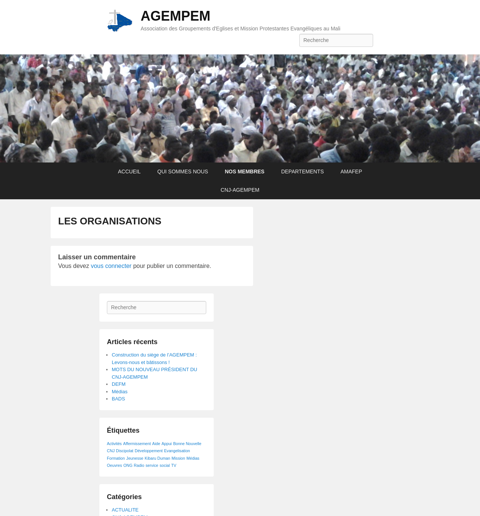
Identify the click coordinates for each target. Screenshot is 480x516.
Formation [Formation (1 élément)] (116, 458)
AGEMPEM (175, 16)
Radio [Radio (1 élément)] (139, 465)
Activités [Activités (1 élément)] (114, 443)
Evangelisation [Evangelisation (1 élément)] (177, 450)
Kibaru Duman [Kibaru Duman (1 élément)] (157, 458)
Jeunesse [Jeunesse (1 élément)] (135, 458)
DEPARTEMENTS (302, 171)
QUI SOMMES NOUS (183, 171)
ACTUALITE (125, 510)
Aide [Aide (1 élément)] (156, 443)
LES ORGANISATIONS (109, 221)
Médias (120, 391)
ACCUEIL (129, 171)
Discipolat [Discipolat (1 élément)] (124, 450)
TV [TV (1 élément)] (174, 465)
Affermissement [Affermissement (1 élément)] (137, 443)
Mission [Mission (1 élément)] (178, 458)
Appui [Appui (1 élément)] (167, 443)
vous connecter (111, 266)
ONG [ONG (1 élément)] (127, 465)
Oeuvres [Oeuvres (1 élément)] (114, 465)
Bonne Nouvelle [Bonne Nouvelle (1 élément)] (187, 443)
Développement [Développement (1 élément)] (149, 450)
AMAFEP (351, 171)
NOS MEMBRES (244, 171)
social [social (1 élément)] (165, 465)
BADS (118, 399)
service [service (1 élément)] (152, 465)
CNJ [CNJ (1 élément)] (111, 450)
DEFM (119, 384)
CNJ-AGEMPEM (239, 190)
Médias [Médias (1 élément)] (192, 458)
